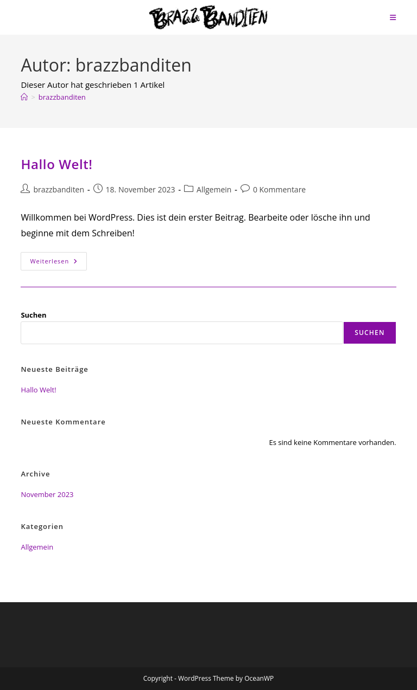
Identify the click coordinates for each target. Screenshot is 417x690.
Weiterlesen (58, 263)
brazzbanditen (62, 97)
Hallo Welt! (56, 164)
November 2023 (47, 494)
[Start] (24, 97)
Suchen (33, 315)
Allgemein (214, 189)
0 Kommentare (279, 189)
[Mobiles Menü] (393, 17)
